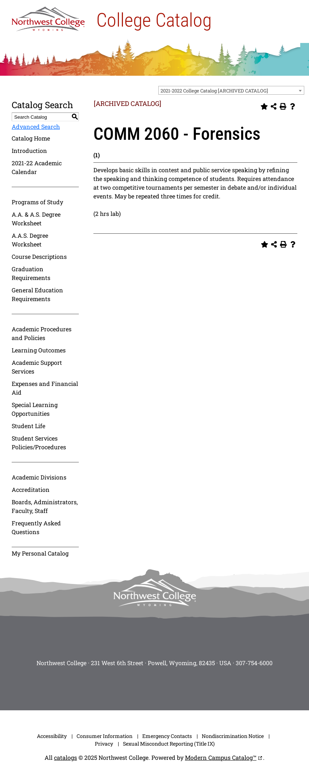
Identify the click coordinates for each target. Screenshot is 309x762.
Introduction (29, 150)
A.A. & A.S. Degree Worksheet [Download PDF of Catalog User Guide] (36, 218)
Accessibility (52, 736)
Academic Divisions (39, 477)
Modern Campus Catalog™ (220, 757)
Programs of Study (37, 202)
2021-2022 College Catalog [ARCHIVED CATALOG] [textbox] (214, 90)
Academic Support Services (37, 367)
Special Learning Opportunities (35, 409)
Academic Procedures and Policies (42, 333)
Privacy (104, 743)
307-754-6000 (254, 663)
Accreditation (31, 489)
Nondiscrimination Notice (233, 736)
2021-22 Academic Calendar (37, 167)
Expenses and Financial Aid (45, 388)
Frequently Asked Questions (36, 527)
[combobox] (231, 90)
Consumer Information (104, 736)
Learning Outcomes (39, 350)
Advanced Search (36, 126)
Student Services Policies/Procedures (39, 442)
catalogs (65, 757)
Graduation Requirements (31, 273)
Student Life (28, 426)
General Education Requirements (37, 294)
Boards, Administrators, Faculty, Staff (45, 506)
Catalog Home (31, 138)
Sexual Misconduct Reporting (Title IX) (169, 743)
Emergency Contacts (167, 736)
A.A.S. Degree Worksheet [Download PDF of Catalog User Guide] (30, 240)
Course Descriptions (39, 256)
